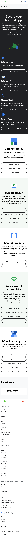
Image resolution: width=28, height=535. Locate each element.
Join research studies (6, 507)
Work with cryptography (13, 262)
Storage (13, 355)
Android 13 (3, 473)
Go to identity (14, 109)
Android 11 (3, 478)
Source (3, 416)
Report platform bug (6, 500)
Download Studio (5, 491)
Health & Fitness (5, 434)
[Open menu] (2, 2)
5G (2, 441)
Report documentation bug (7, 502)
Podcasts (3, 423)
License (8, 531)
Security (4, 6)
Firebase (3, 521)
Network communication (14, 363)
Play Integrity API (14, 172)
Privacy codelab (14, 222)
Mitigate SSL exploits (14, 317)
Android (3, 409)
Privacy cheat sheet (14, 218)
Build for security (8, 62)
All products (4, 526)
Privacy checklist (14, 210)
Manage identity (7, 100)
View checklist (13, 71)
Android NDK (4, 494)
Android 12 (3, 475)
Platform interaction (14, 371)
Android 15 (3, 468)
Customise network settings (14, 312)
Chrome (3, 519)
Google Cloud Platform (6, 524)
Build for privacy (7, 81)
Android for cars (5, 455)
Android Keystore (14, 266)
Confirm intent (14, 321)
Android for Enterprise (6, 411)
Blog (2, 421)
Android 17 (3, 463)
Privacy (3, 439)
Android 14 (3, 471)
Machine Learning (5, 432)
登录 (25, 1)
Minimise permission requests (14, 214)
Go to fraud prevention (14, 128)
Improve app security (14, 168)
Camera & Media (5, 437)
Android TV (3, 457)
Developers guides (5, 486)
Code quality (14, 367)
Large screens (4, 448)
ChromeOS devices (5, 452)
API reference (4, 489)
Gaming (3, 430)
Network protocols (14, 308)
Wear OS (3, 450)
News (2, 418)
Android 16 (3, 466)
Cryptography (14, 359)
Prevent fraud (6, 119)
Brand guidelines (15, 531)
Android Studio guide (6, 484)
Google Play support (6, 505)
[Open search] (19, 2)
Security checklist (13, 164)
